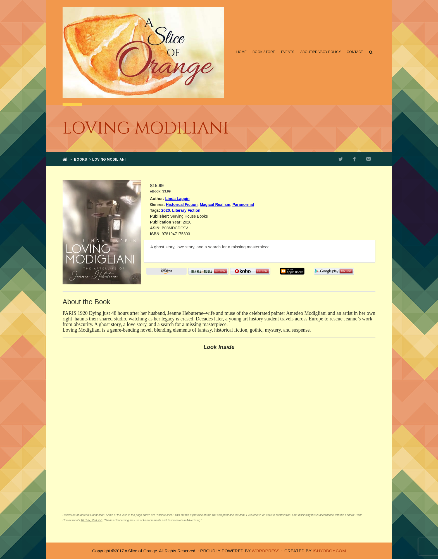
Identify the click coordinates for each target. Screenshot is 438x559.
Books (80, 159)
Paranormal (243, 204)
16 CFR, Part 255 (92, 520)
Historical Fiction (182, 204)
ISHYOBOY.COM (329, 550)
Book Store (264, 52)
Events (287, 52)
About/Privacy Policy (320, 52)
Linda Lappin (177, 198)
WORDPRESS (266, 550)
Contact (355, 52)
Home (241, 52)
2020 (165, 210)
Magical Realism (215, 204)
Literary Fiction (186, 210)
